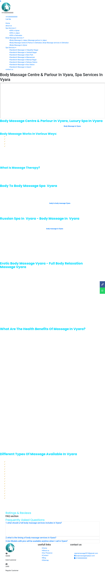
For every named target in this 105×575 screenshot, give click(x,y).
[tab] (52, 523)
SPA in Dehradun (16, 35)
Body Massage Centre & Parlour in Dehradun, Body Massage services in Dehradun (39, 43)
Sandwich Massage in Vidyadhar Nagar (24, 50)
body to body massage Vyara (59, 203)
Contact (45, 555)
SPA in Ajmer (15, 31)
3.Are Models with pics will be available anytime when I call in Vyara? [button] (37, 541)
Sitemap (45, 560)
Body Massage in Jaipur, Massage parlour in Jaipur (28, 40)
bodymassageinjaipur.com (84, 556)
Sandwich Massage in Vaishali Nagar (23, 52)
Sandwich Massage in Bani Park (21, 55)
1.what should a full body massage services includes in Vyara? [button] (34, 523)
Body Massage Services (15, 38)
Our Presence (47, 553)
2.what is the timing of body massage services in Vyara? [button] (31, 537)
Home (8, 23)
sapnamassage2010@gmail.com (86, 553)
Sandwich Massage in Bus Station (22, 65)
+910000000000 (11, 17)
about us (9, 26)
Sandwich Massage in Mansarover (22, 57)
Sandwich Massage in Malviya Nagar (23, 60)
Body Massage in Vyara (72, 126)
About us (45, 550)
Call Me (8, 19)
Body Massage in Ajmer (18, 45)
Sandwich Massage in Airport (20, 67)
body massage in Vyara (54, 229)
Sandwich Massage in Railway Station (23, 62)
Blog (44, 558)
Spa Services (11, 28)
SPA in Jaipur (15, 33)
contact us (9, 69)
